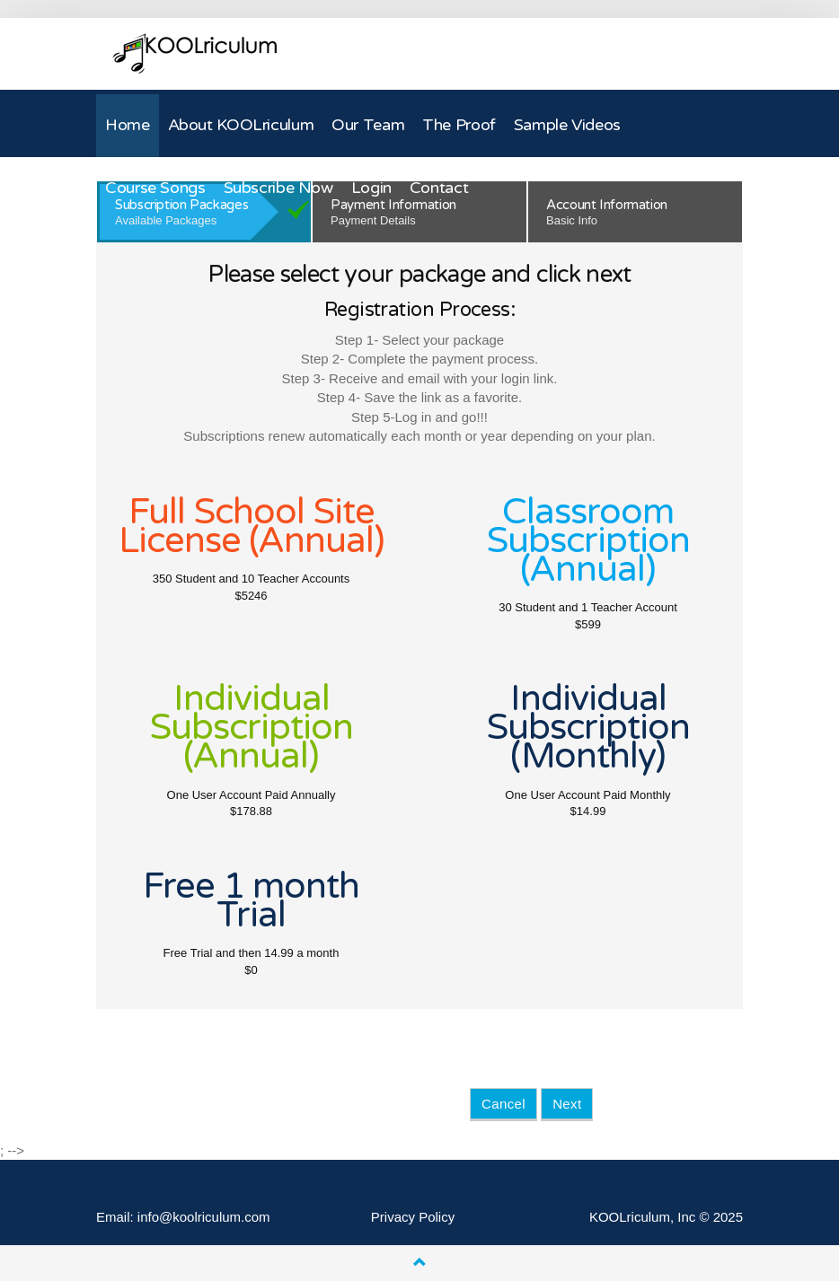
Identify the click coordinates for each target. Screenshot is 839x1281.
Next (566, 1103)
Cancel (503, 1103)
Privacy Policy (413, 1216)
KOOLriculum (195, 53)
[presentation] (606, 1053)
